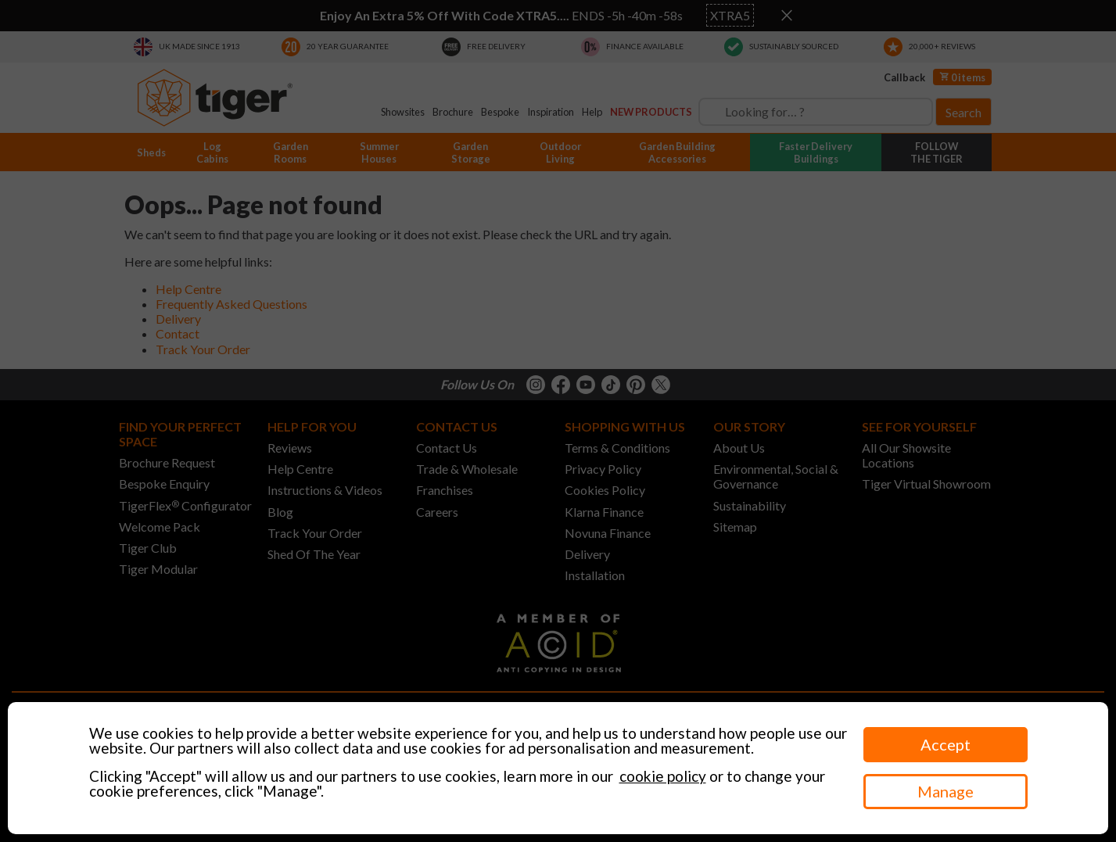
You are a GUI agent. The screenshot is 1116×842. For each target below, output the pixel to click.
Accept (945, 744)
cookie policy (662, 776)
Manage (945, 791)
